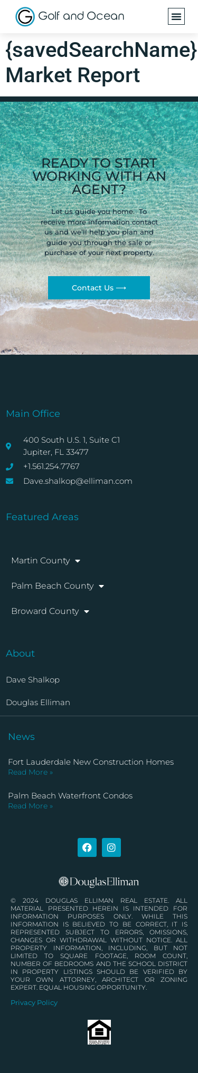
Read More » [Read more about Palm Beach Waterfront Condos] (30, 806)
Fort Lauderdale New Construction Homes (91, 762)
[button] (176, 16)
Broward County (50, 611)
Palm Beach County (57, 586)
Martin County (45, 560)
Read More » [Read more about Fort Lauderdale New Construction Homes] (30, 772)
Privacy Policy (34, 1002)
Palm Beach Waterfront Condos (70, 796)
